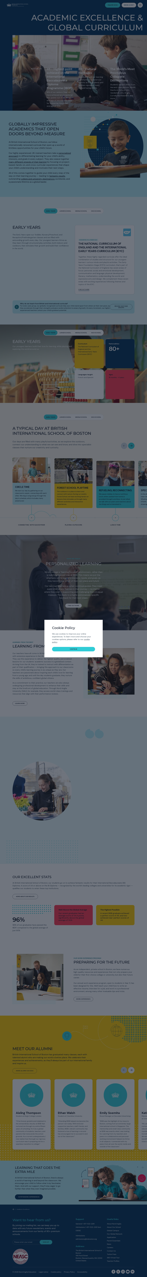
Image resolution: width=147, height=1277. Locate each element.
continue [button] (73, 649)
